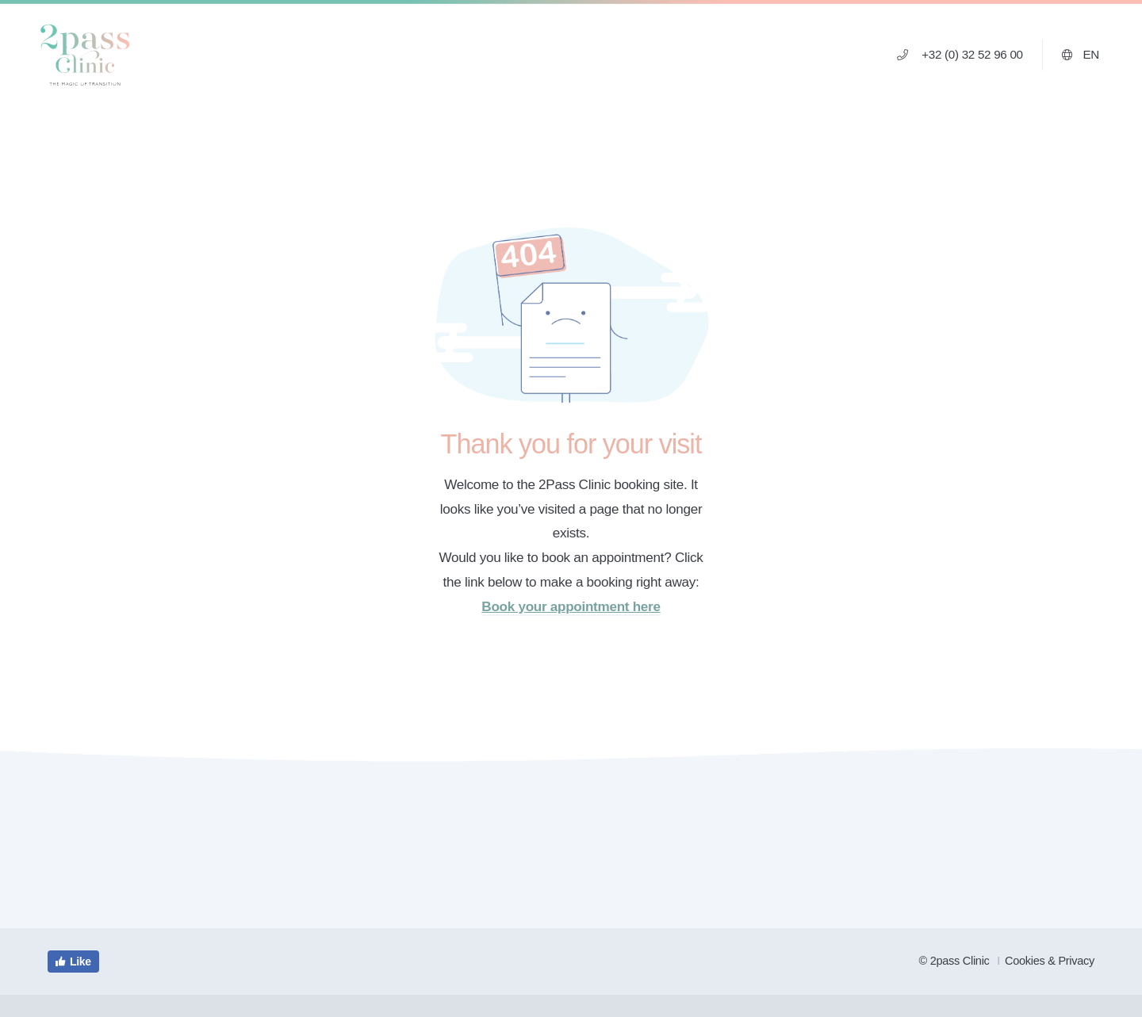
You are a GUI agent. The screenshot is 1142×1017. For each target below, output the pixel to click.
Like (72, 961)
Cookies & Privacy (1049, 960)
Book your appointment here (570, 606)
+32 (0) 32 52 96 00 (960, 54)
